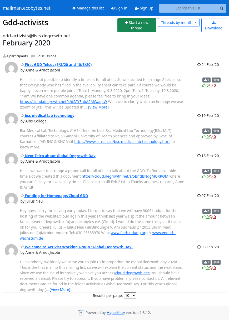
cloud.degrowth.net (132, 272)
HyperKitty (116, 312)
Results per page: (108, 295)
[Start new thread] (136, 25)
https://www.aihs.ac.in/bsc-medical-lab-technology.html (122, 141)
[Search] (221, 8)
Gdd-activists (25, 22)
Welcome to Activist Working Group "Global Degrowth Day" (77, 246)
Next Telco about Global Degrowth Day (58, 155)
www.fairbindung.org (129, 232)
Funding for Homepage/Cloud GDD (54, 195)
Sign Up (144, 8)
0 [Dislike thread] (213, 85)
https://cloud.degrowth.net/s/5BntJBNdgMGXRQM (125, 176)
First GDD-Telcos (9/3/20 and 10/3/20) (56, 64)
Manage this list (88, 8)
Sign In (119, 8)
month (177, 22)
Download (214, 25)
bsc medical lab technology (47, 115)
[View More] (98, 107)
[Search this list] (188, 8)
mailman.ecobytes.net (27, 8)
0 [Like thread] (206, 85)
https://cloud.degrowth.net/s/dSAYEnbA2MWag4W (63, 101)
